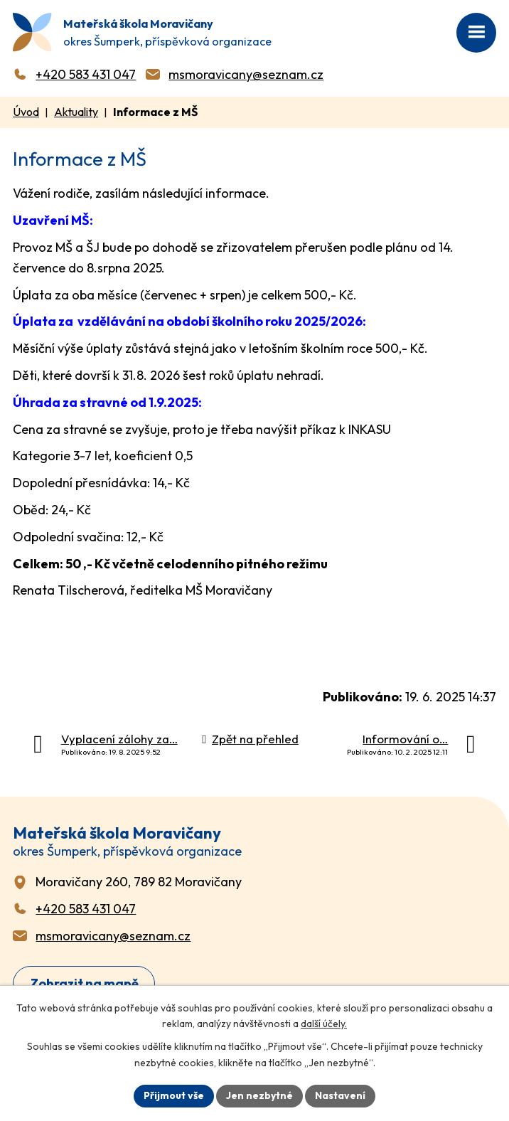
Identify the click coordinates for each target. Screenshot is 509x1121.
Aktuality (76, 112)
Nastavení (340, 1095)
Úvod (26, 112)
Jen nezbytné (259, 1095)
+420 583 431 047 (86, 74)
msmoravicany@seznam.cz (245, 74)
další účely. (324, 1024)
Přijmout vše (174, 1095)
